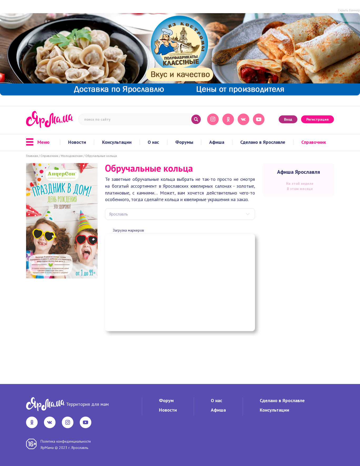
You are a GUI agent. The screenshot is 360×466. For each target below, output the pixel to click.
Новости (77, 142)
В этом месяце (300, 188)
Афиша (216, 142)
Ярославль (118, 214)
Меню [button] (37, 142)
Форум (166, 400)
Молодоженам (72, 156)
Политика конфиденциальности (66, 441)
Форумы (184, 142)
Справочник (313, 142)
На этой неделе (299, 183)
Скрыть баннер (349, 10)
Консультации (117, 142)
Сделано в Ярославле (262, 142)
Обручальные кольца (101, 156)
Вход (288, 119)
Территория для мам (87, 404)
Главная (32, 156)
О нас (153, 142)
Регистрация (317, 119)
